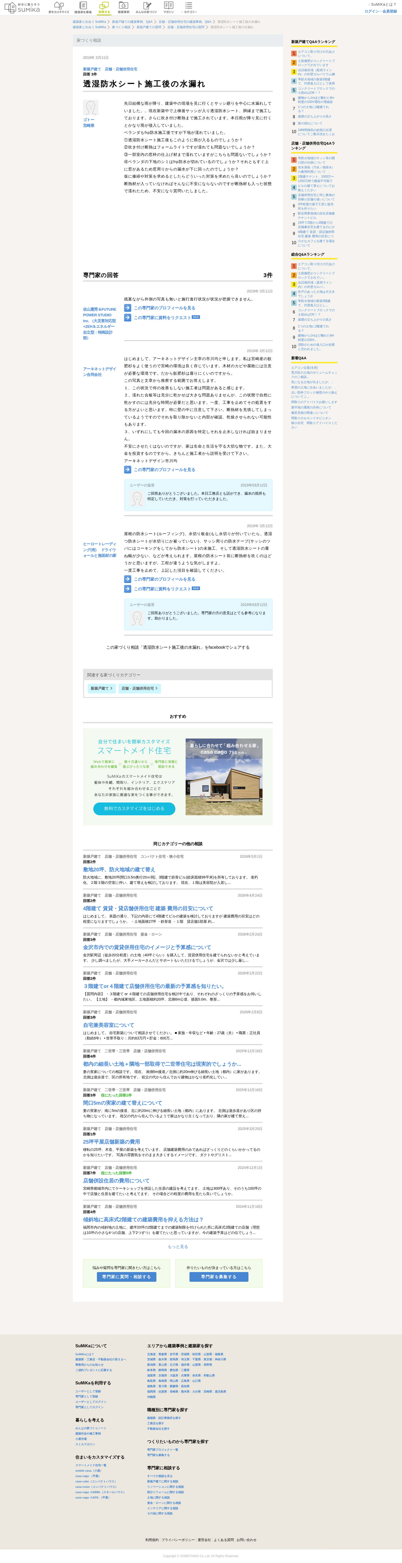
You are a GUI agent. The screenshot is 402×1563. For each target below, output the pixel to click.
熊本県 (185, 1391)
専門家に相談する (163, 1468)
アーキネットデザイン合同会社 (99, 372)
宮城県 (185, 1354)
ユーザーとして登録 (88, 1391)
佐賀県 (162, 1391)
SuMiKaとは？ (84, 1354)
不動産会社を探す (158, 1428)
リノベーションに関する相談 (165, 1486)
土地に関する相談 (158, 1497)
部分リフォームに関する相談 (165, 1492)
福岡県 (151, 1391)
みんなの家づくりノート (90, 1428)
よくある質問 (224, 1540)
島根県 (162, 1380)
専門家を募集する (219, 1277)
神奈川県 (220, 1359)
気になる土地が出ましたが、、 (312, 382)
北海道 (151, 1354)
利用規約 (152, 1540)
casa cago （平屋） (88, 1476)
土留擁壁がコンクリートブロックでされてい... (316, 275)
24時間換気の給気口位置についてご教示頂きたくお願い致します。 (316, 132)
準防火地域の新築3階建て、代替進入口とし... (314, 303)
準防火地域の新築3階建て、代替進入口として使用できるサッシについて (316, 81)
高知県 (185, 1386)
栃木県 (162, 1359)
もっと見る (178, 1246)
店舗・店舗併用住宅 (121, 69)
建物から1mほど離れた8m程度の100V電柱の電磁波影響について (316, 100)
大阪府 (174, 1375)
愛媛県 (174, 1386)
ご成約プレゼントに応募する (93, 1370)
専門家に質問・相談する (126, 1277)
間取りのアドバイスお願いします (314, 402)
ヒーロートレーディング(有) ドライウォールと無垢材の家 (99, 550)
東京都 (208, 1359)
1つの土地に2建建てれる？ (313, 109)
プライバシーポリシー (178, 1540)
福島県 (219, 1354)
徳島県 (151, 1386)
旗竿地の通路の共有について (311, 407)
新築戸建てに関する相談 (162, 1481)
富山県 (162, 1364)
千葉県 (196, 1359)
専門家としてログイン (89, 1407)
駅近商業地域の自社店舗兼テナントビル (316, 215)
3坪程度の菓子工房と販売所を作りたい (316, 206)
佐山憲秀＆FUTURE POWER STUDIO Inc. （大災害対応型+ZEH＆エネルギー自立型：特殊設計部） (99, 323)
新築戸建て (92, 69)
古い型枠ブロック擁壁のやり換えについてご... (314, 395)
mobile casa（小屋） (89, 1470)
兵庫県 (185, 1375)
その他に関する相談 (160, 1513)
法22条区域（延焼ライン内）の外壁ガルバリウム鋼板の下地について (316, 72)
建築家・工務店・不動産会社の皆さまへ (100, 1359)
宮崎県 (88, 125)
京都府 (162, 1375)
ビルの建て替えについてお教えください (316, 188)
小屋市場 (81, 1438)
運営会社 (204, 1540)
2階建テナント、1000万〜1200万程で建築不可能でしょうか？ (316, 178)
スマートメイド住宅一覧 (90, 1465)
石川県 (174, 1364)
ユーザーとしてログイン (90, 1401)
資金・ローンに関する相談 (164, 1502)
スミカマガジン (85, 1444)
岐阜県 (151, 1370)
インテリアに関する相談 (162, 1508)
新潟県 (151, 1364)
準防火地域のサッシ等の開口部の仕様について (316, 160)
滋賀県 (151, 1375)
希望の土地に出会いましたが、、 (314, 387)
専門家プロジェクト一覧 (162, 1449)
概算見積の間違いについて (309, 413)
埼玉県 (185, 1359)
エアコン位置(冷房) (304, 368)
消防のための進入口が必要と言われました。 (316, 347)
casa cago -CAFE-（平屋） (93, 1497)
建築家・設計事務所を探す (164, 1417)
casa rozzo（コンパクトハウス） (96, 1486)
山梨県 (196, 1364)
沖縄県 (151, 1396)
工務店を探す (155, 1423)
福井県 (185, 1364)
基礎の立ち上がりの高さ (315, 116)
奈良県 (196, 1375)
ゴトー (88, 119)
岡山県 (174, 1380)
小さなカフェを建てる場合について (316, 243)
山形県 (208, 1354)
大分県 (196, 1391)
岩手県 (174, 1354)
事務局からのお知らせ (89, 1364)
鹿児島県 (220, 1391)
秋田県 (196, 1354)
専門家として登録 (86, 1396)
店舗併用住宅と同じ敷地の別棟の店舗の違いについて (316, 197)
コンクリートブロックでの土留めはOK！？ (316, 90)
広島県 (185, 1380)
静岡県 (162, 1370)
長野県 (208, 1364)
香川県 (162, 1386)
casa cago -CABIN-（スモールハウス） (100, 1492)
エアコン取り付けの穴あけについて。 (316, 54)
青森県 (162, 1354)
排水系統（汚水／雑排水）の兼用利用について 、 (316, 169)
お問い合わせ (247, 1540)
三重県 (185, 1370)
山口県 (196, 1380)
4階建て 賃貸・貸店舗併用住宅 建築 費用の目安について (316, 234)
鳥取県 (151, 1380)
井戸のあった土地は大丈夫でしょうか (316, 294)
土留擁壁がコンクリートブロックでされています (316, 63)
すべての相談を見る (160, 1476)
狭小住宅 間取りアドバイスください (314, 425)
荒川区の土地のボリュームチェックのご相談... (314, 375)
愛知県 (174, 1370)
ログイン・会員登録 (381, 11)
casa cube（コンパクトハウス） (96, 1481)
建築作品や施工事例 (88, 1433)
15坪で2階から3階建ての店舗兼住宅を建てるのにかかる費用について (316, 225)
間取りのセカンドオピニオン (311, 418)
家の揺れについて (310, 123)
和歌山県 (209, 1375)
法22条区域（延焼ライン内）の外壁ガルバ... (315, 284)
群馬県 (174, 1359)
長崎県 (174, 1391)
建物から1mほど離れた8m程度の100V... (316, 337)
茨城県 (151, 1359)
